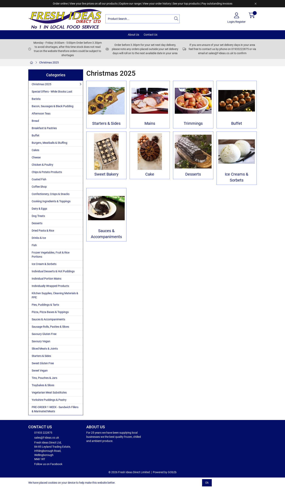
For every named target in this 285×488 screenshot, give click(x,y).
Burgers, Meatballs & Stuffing (49, 142)
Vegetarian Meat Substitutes (49, 392)
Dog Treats (38, 216)
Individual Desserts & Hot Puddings (53, 271)
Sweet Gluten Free (43, 363)
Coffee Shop (39, 186)
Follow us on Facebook (45, 464)
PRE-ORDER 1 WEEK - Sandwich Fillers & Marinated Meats (55, 409)
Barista (36, 98)
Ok (207, 482)
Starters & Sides (41, 355)
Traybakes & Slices (43, 385)
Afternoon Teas (41, 113)
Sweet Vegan (40, 370)
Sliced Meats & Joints (45, 348)
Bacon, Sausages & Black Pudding (52, 106)
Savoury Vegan (41, 341)
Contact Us (150, 34)
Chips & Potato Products (47, 172)
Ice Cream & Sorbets (44, 264)
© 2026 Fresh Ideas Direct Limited (129, 472)
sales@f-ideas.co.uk (43, 437)
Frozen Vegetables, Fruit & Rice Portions (50, 254)
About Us (133, 34)
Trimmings (193, 123)
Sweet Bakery (106, 174)
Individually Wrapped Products (50, 286)
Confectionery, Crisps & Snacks (50, 194)
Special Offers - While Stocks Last (52, 91)
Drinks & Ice (39, 237)
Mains (149, 123)
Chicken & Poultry (42, 164)
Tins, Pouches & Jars (44, 377)
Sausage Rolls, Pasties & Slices (50, 326)
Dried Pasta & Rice (43, 230)
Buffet (35, 135)
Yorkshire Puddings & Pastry (49, 399)
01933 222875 (40, 432)
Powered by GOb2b (165, 472)
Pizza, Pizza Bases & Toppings (50, 312)
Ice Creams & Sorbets (236, 177)
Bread (35, 120)
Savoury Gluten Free (44, 334)
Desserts (37, 223)
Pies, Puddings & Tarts (45, 304)
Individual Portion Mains (46, 278)
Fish (34, 245)
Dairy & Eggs (39, 208)
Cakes (35, 150)
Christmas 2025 (49, 62)
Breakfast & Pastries (44, 128)
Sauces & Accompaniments (48, 319)
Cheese (36, 157)
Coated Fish (39, 179)
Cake (149, 174)
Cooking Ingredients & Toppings (51, 201)
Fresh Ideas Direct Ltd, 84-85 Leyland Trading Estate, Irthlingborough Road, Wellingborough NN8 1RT (49, 451)
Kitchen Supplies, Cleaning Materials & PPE (55, 295)
